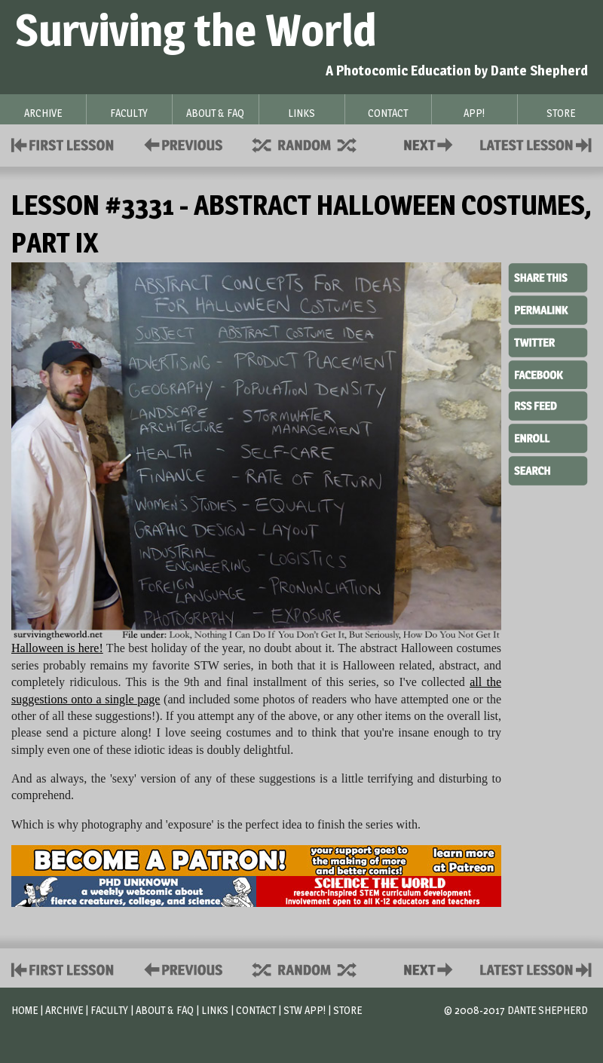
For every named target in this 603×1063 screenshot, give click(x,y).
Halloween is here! (57, 648)
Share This (548, 278)
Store (347, 1009)
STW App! (304, 1009)
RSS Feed (548, 405)
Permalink (548, 310)
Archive (64, 1009)
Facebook (548, 373)
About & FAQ (165, 1009)
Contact (431, 143)
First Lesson (63, 143)
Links (214, 1009)
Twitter (548, 341)
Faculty (109, 1009)
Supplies (314, 143)
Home (24, 1009)
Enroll (548, 436)
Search (548, 469)
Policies (180, 143)
